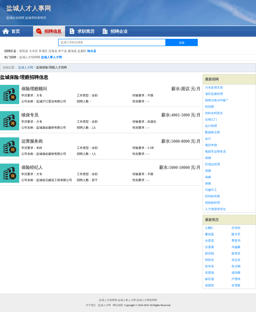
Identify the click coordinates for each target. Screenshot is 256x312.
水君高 (209, 240)
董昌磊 (209, 234)
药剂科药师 (212, 196)
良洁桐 (235, 266)
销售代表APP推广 (216, 100)
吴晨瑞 (209, 272)
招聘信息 (52, 31)
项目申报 (211, 145)
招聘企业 (119, 31)
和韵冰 (209, 259)
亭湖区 (43, 51)
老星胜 (209, 285)
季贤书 (235, 240)
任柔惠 (209, 247)
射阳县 (23, 51)
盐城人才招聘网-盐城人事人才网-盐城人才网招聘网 (128, 300)
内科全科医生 (214, 113)
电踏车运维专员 (215, 151)
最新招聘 (212, 79)
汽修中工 (211, 190)
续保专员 (29, 115)
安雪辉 (235, 285)
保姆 (208, 158)
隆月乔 (235, 234)
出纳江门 (211, 119)
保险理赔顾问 (34, 88)
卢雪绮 (235, 279)
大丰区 (33, 51)
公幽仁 (209, 227)
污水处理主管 (214, 87)
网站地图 (118, 305)
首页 (15, 31)
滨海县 (52, 51)
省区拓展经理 (214, 94)
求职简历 (86, 31)
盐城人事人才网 (51, 57)
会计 (208, 138)
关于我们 (91, 305)
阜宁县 (62, 51)
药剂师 (209, 106)
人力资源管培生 (215, 209)
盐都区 (81, 51)
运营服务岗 (32, 141)
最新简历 (212, 220)
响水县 (91, 51)
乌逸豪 (235, 247)
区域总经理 (212, 164)
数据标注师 (212, 132)
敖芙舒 (235, 253)
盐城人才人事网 (28, 8)
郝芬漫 (209, 279)
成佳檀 (235, 272)
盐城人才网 (25, 67)
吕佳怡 (235, 227)
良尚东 (209, 266)
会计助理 (211, 126)
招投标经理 (212, 202)
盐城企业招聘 (15, 17)
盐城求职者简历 (35, 17)
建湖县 (72, 51)
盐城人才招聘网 (29, 57)
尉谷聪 (209, 253)
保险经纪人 (32, 167)
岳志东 (235, 259)
